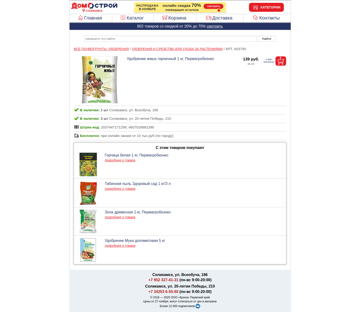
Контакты (269, 17)
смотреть (215, 26)
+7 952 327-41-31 (163, 280)
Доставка (222, 17)
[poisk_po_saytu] (170, 39)
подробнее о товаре (120, 160)
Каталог (135, 17)
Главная (93, 17)
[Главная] (94, 8)
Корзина (177, 17)
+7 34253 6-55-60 (163, 292)
